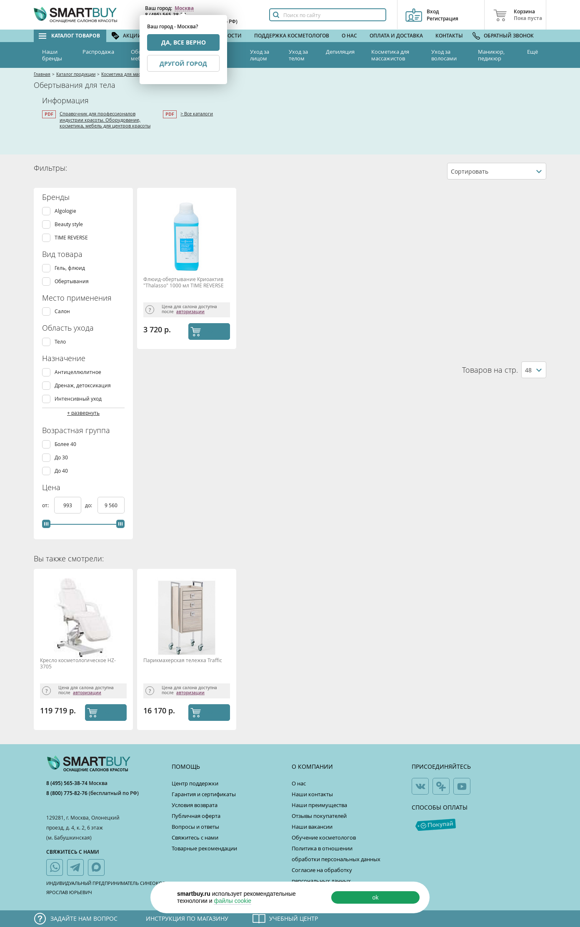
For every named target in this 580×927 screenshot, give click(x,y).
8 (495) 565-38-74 (67, 783)
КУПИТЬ (217, 331)
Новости (229, 35)
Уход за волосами (444, 55)
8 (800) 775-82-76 (67, 793)
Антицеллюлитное (78, 372)
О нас (349, 35)
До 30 (61, 457)
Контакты (449, 35)
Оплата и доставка (396, 35)
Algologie (65, 211)
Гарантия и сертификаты (204, 794)
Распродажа (98, 51)
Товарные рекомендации (204, 848)
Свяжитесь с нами (195, 837)
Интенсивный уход (78, 399)
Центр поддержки (195, 783)
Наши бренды (52, 55)
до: (89, 505)
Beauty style (69, 224)
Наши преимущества (319, 805)
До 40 (61, 471)
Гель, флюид (70, 268)
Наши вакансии (312, 826)
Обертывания (72, 281)
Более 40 (65, 444)
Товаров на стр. (490, 370)
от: (46, 505)
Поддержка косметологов (291, 35)
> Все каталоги (196, 113)
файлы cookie (232, 900)
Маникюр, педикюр (491, 55)
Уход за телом (298, 55)
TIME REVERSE (71, 237)
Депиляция (340, 51)
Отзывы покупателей (319, 816)
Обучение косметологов (324, 837)
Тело (60, 342)
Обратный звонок (509, 35)
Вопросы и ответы (195, 826)
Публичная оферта (196, 816)
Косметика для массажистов (390, 55)
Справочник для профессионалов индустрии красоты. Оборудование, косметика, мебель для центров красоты (105, 119)
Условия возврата (195, 805)
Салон (62, 311)
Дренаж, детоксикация (83, 385)
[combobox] (496, 171)
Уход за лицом (259, 55)
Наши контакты (312, 794)
